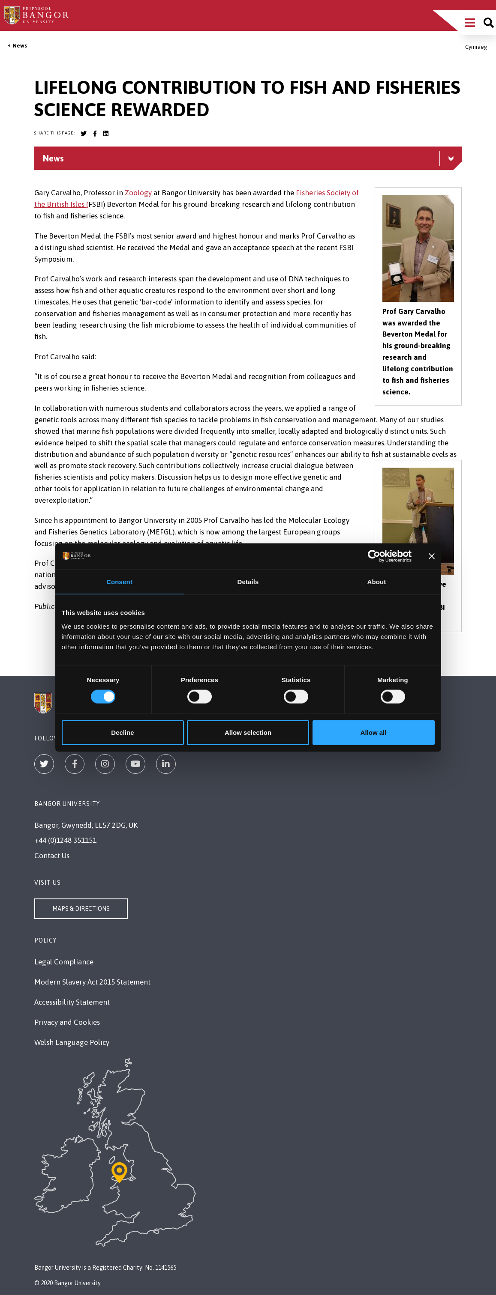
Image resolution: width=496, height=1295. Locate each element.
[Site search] (488, 22)
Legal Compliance (63, 962)
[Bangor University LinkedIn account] (106, 133)
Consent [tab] (119, 581)
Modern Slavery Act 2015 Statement (92, 982)
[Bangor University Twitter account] (83, 133)
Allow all (374, 732)
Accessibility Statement (72, 1002)
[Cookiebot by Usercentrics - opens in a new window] (374, 556)
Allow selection (248, 732)
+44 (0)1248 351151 (65, 840)
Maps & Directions (81, 908)
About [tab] (376, 581)
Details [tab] (248, 581)
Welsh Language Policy (71, 1042)
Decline (122, 732)
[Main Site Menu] (470, 22)
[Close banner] (432, 556)
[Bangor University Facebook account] (95, 133)
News (19, 45)
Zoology (138, 192)
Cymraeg (476, 47)
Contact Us (51, 855)
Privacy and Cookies (67, 1022)
